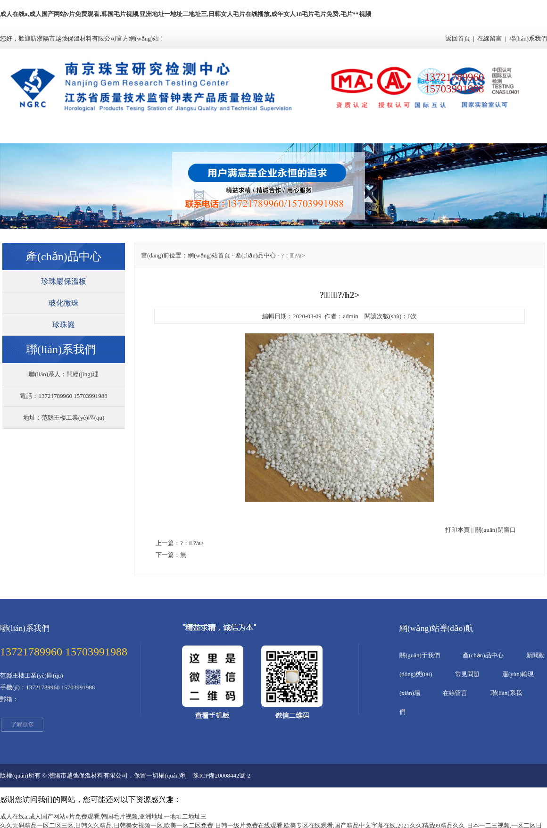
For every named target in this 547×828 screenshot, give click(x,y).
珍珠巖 (63, 325)
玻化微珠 (64, 303)
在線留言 (489, 38)
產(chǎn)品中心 (171, 133)
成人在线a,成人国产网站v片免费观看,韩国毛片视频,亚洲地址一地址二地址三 (103, 816)
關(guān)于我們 (103, 133)
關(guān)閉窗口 (495, 529)
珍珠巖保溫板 (63, 281)
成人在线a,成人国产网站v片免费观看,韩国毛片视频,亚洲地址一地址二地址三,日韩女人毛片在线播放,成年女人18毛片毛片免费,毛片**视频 (185, 13)
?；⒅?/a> (293, 255)
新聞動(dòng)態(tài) (239, 133)
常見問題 (308, 133)
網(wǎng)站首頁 (34, 133)
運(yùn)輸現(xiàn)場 (376, 133)
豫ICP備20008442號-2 (221, 775)
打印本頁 (457, 529)
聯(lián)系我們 (528, 38)
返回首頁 (458, 38)
